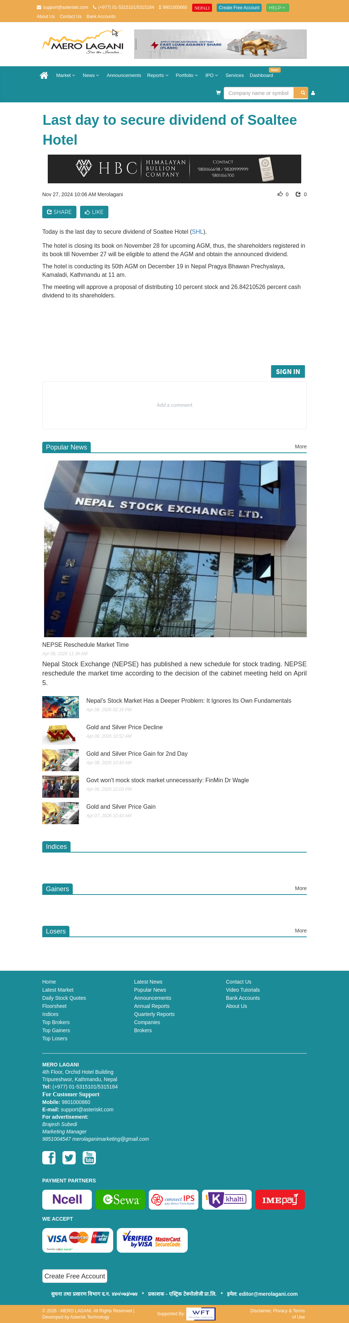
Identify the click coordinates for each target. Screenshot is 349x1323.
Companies (147, 1022)
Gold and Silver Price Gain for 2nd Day (137, 754)
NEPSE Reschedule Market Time (85, 645)
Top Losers (54, 1038)
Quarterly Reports (154, 1014)
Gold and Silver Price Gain (121, 807)
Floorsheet (54, 1006)
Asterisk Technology (89, 1317)
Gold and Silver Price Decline (124, 727)
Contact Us (71, 16)
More (301, 446)
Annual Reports (152, 1006)
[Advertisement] (181, 343)
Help (278, 7)
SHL (197, 232)
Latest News (148, 982)
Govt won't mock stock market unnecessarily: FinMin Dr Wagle (167, 780)
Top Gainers (56, 1030)
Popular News (150, 990)
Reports (158, 75)
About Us (46, 16)
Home (49, 982)
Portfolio (187, 75)
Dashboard (263, 72)
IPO (212, 75)
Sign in (288, 371)
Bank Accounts (100, 16)
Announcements (124, 75)
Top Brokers (56, 1022)
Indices (50, 1014)
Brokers (143, 1030)
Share (59, 212)
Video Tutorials (243, 990)
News (92, 75)
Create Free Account (239, 7)
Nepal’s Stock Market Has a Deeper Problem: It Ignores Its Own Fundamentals (188, 701)
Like (94, 212)
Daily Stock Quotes (64, 998)
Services (235, 75)
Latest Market (57, 990)
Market (66, 75)
